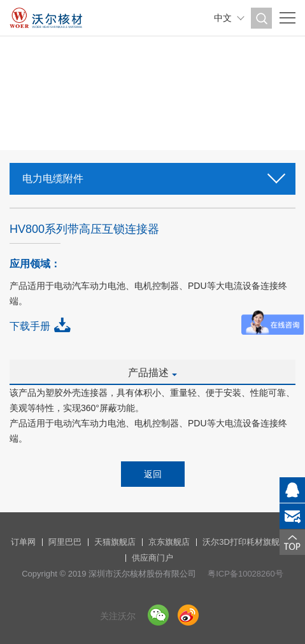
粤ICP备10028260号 (245, 573)
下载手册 (30, 326)
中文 (223, 18)
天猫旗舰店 (115, 542)
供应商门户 (152, 558)
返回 (153, 474)
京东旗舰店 (169, 542)
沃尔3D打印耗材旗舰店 (245, 542)
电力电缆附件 (152, 174)
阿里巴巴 (65, 542)
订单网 (23, 542)
